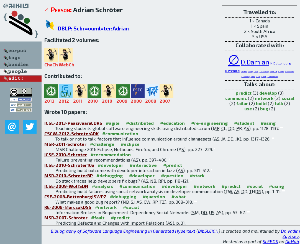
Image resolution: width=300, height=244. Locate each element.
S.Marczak (273, 71)
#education (172, 123)
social (287, 98)
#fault (97, 217)
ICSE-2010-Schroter (65, 154)
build (261, 103)
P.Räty (253, 76)
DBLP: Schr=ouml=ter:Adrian (93, 28)
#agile (113, 123)
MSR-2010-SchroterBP (68, 175)
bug (264, 108)
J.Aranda (244, 71)
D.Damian (255, 62)
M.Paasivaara (289, 71)
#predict (172, 165)
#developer (110, 165)
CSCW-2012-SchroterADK (71, 133)
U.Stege (281, 71)
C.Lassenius (246, 76)
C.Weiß (263, 76)
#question (172, 175)
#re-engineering (209, 123)
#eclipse (130, 144)
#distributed (140, 123)
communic (236, 98)
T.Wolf (256, 71)
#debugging (109, 175)
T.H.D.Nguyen (264, 71)
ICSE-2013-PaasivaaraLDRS (73, 123)
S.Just (258, 76)
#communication (120, 133)
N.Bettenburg (280, 63)
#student (244, 123)
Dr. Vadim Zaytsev (290, 233)
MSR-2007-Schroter (66, 217)
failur (242, 103)
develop (268, 92)
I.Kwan (250, 71)
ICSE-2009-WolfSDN (66, 186)
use (248, 108)
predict (244, 92)
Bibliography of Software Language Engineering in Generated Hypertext (123, 230)
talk (279, 103)
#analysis (102, 186)
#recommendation (111, 154)
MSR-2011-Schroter (65, 144)
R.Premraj (232, 70)
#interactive (143, 165)
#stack (197, 175)
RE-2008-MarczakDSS (67, 207)
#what (178, 196)
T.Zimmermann (273, 76)
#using (268, 123)
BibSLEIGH (208, 230)
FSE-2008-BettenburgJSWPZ (75, 196)
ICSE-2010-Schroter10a (69, 165)
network (264, 98)
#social (255, 186)
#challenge (102, 144)
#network (204, 186)
